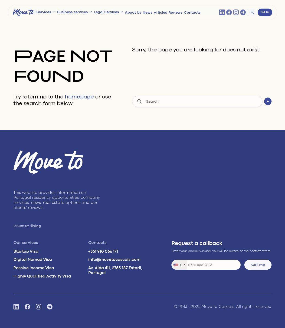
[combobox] (179, 265)
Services (43, 12)
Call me (258, 265)
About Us (133, 12)
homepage (79, 97)
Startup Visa (25, 251)
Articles (160, 12)
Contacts (192, 12)
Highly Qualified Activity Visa (42, 276)
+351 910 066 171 (103, 251)
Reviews (175, 12)
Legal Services (106, 12)
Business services (72, 12)
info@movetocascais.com (114, 259)
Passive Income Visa (33, 267)
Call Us (265, 12)
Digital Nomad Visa (32, 259)
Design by (27, 225)
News (147, 12)
